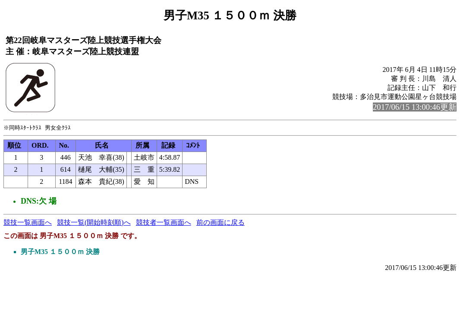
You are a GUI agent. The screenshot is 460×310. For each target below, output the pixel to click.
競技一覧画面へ (27, 222)
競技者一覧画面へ (163, 222)
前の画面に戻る (220, 222)
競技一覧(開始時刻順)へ (94, 222)
